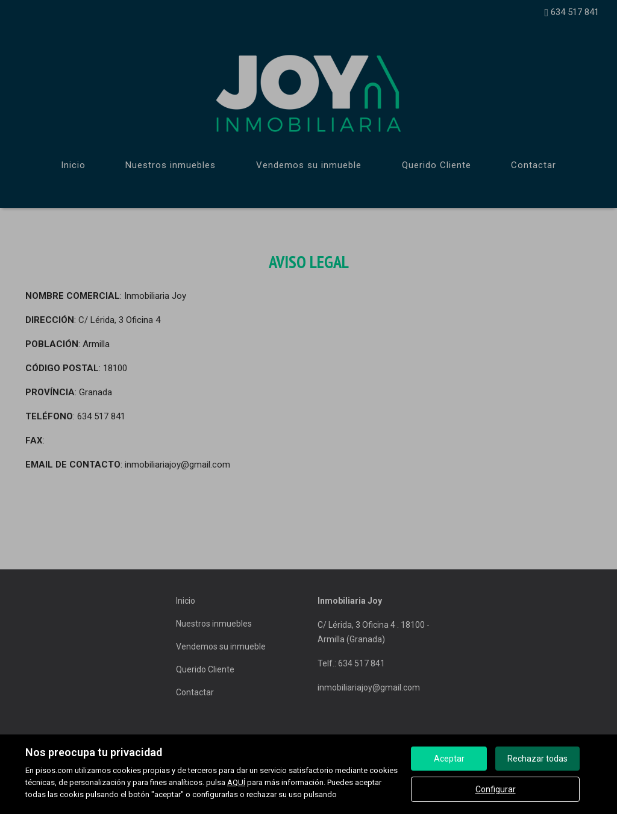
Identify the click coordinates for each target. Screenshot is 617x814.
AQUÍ (236, 782)
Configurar (495, 789)
